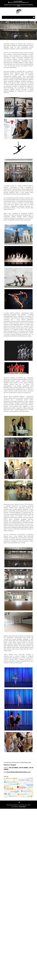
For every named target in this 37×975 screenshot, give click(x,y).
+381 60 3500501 (23, 767)
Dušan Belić (22, 806)
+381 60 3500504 (13, 767)
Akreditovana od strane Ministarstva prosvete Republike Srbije (18, 5)
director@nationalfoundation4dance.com (18, 772)
